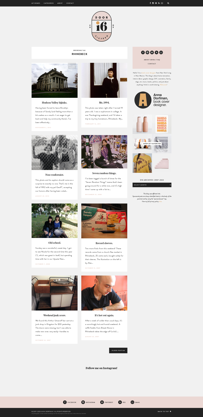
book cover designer (149, 73)
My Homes (36, 3)
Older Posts (118, 350)
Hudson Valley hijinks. (54, 102)
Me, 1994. (104, 102)
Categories (49, 3)
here (160, 201)
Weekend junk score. (54, 315)
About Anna (149, 60)
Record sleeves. (104, 243)
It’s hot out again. (104, 315)
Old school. (54, 242)
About (60, 3)
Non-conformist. (54, 174)
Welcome (163, 84)
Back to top (164, 411)
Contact (70, 3)
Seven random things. (104, 173)
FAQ (158, 60)
